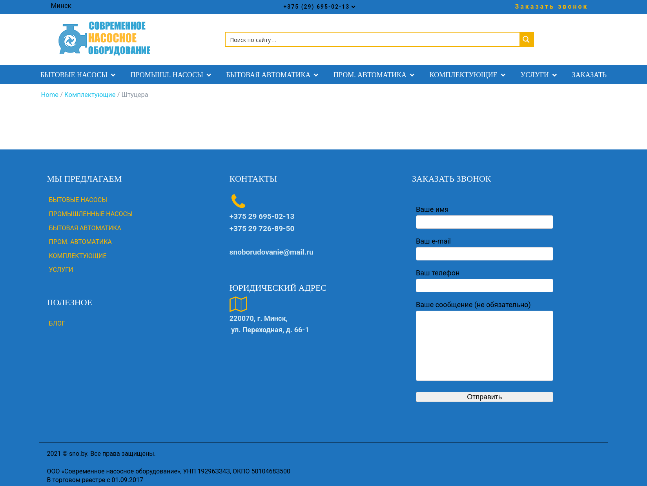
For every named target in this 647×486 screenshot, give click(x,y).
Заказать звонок (551, 6)
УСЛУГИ (540, 68)
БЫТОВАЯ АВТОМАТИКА (274, 68)
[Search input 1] (373, 36)
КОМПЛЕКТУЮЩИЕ (469, 68)
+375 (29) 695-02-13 (320, 7)
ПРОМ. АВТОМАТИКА (376, 68)
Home (50, 89)
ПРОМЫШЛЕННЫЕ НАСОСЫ (91, 208)
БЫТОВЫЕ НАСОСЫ (79, 68)
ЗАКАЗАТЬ (589, 68)
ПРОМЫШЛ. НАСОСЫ (173, 68)
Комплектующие (89, 89)
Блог (57, 318)
